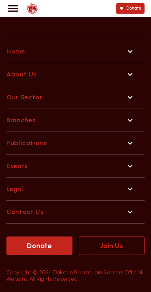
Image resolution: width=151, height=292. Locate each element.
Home (15, 51)
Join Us (111, 245)
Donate (39, 245)
